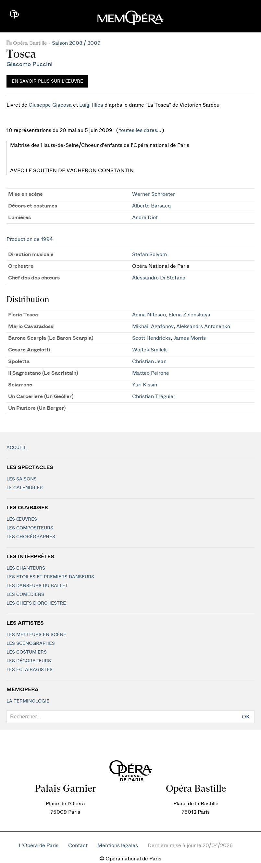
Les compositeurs (29, 528)
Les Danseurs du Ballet (37, 586)
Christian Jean (149, 361)
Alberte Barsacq (151, 205)
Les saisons (21, 479)
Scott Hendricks (151, 338)
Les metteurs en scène (36, 634)
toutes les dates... (140, 130)
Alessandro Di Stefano (158, 277)
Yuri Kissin (144, 384)
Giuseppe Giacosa (50, 105)
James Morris (189, 338)
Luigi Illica (91, 105)
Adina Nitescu (149, 314)
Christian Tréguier (153, 396)
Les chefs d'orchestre (36, 603)
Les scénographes (30, 643)
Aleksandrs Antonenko (203, 326)
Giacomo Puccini (29, 64)
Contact (78, 845)
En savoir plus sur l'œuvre (47, 81)
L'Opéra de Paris (38, 845)
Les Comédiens (25, 594)
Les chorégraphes (30, 537)
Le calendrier (24, 488)
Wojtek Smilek (149, 349)
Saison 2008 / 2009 (76, 43)
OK (246, 716)
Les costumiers (26, 652)
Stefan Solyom (149, 254)
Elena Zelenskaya (189, 314)
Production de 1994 (29, 239)
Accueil (16, 447)
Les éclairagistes (29, 670)
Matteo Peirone (150, 373)
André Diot (145, 217)
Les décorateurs (28, 661)
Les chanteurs (25, 568)
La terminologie (27, 701)
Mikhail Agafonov (153, 326)
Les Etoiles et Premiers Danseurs (50, 577)
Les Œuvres (21, 519)
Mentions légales (117, 845)
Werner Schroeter (153, 194)
